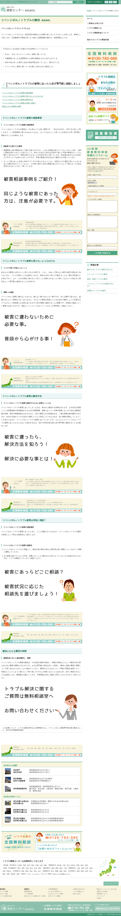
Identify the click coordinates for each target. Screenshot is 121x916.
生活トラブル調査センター (61, 874)
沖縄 (17, 874)
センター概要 (4, 891)
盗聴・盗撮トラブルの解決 (97, 279)
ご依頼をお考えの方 (95, 23)
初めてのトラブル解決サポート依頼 (34, 896)
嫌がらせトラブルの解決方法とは (100, 269)
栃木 (82, 865)
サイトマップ (101, 896)
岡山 (31, 871)
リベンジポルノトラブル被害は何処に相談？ (19, 103)
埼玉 (68, 865)
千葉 (64, 865)
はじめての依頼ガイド (55, 891)
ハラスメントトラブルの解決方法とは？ (100, 285)
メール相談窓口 (29, 893)
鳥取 (22, 871)
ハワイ (29, 874)
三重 (65, 868)
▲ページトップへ (111, 883)
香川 (52, 871)
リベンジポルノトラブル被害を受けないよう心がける (22, 96)
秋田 (32, 865)
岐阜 (61, 868)
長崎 (82, 871)
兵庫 (4, 871)
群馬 (77, 865)
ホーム (90, 19)
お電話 (96, 171)
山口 (39, 871)
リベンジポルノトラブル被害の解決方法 (17, 100)
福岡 (78, 871)
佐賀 (86, 871)
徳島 (60, 871)
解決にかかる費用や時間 (11, 106)
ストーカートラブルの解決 (97, 274)
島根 (26, 871)
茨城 (86, 865)
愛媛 (56, 871)
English (99, 898)
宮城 (37, 865)
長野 (23, 868)
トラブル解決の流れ (6, 896)
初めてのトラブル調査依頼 (98, 40)
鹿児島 (13, 874)
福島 (45, 865)
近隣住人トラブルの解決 (96, 291)
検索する (79, 2)
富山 (31, 868)
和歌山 (9, 871)
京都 (82, 868)
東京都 (59, 865)
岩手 (28, 865)
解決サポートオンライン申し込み (107, 889)
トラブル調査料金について (98, 33)
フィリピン (36, 874)
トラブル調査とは (94, 28)
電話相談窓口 (28, 891)
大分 (90, 871)
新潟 (18, 868)
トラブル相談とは (78, 891)
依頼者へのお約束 (102, 891)
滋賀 (91, 868)
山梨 (27, 868)
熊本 (4, 874)
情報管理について (102, 893)
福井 (39, 868)
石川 (35, 868)
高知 (65, 871)
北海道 (19, 865)
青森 (24, 865)
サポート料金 (4, 893)
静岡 (52, 868)
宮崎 (8, 874)
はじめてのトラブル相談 (55, 893)
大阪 (78, 868)
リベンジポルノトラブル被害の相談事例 (17, 93)
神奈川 (73, 865)
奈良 (86, 868)
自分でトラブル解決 (54, 896)
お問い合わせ (77, 893)
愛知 (57, 868)
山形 (41, 865)
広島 (35, 871)
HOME (89, 11)
